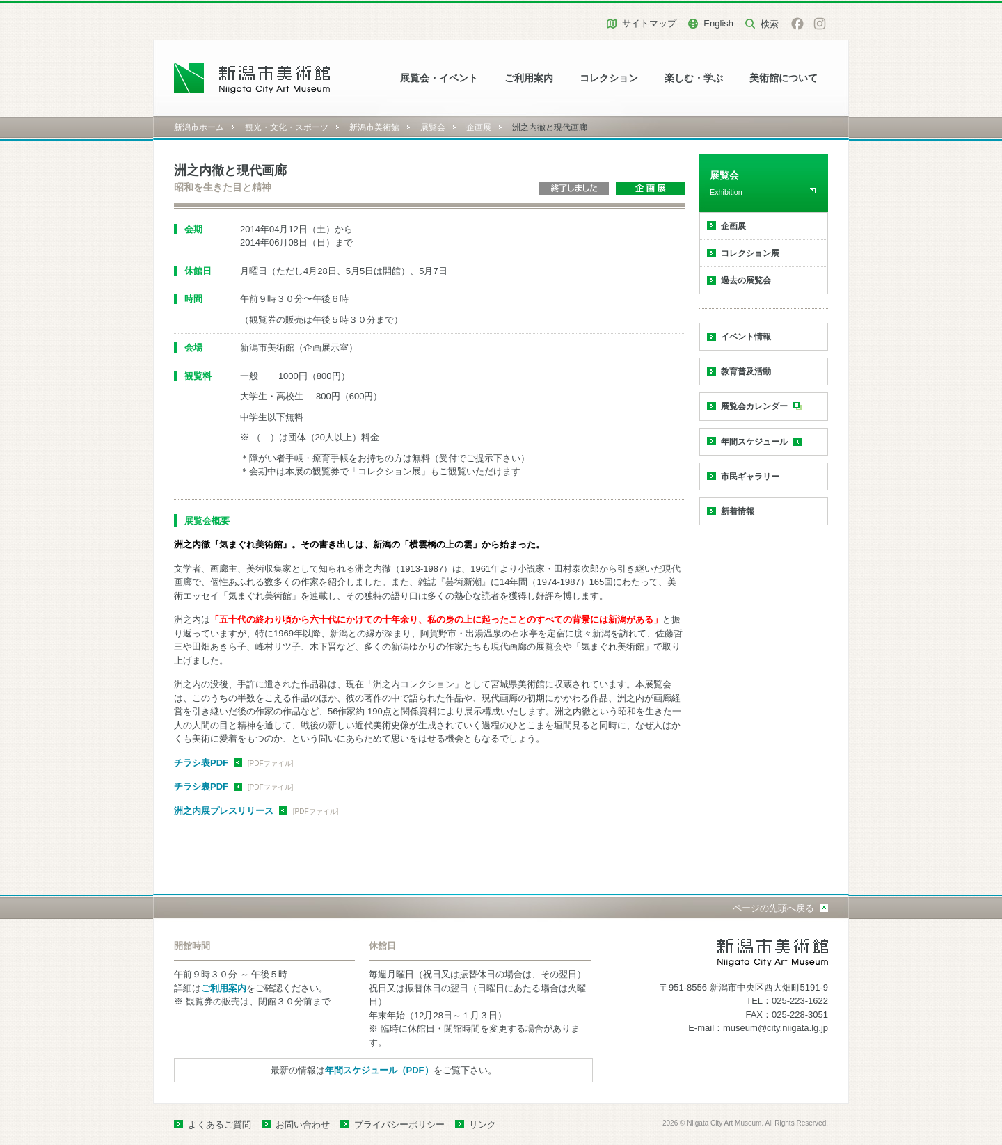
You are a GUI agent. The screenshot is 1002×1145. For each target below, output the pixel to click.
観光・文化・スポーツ (286, 127)
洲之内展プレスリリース (223, 811)
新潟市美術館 (374, 127)
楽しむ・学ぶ (694, 78)
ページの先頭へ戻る (773, 908)
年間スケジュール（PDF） (379, 1070)
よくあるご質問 (219, 1124)
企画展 (478, 127)
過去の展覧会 (746, 280)
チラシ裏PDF (201, 786)
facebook (797, 23)
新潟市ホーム (199, 127)
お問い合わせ (303, 1124)
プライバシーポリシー (399, 1124)
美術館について (783, 78)
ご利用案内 (528, 78)
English (718, 23)
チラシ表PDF (201, 763)
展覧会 (432, 127)
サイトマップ (649, 23)
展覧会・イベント (439, 78)
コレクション (609, 78)
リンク (482, 1124)
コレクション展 (750, 253)
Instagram (819, 23)
